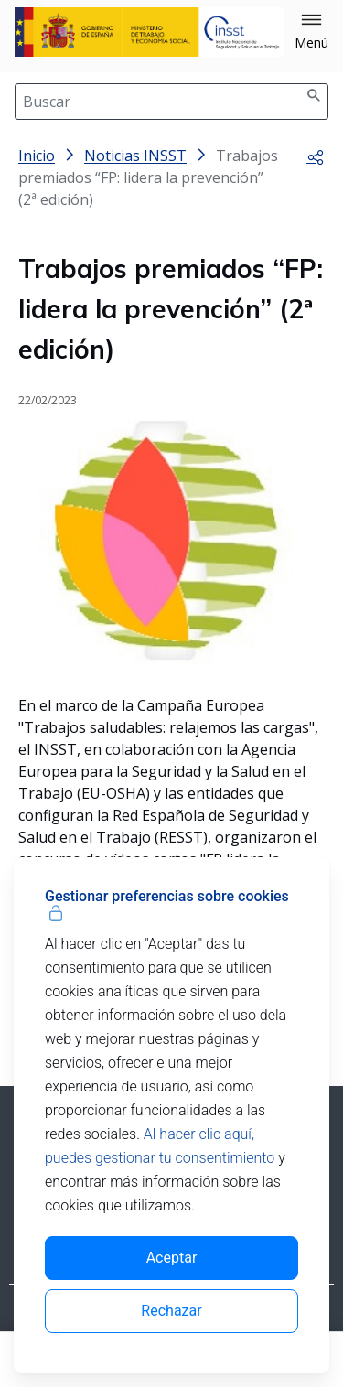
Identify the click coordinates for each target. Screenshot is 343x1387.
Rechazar (171, 1310)
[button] (311, 32)
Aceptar (172, 1257)
